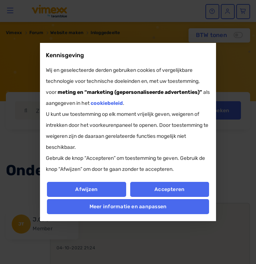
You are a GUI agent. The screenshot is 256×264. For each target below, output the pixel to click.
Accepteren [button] (169, 189)
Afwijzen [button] (86, 189)
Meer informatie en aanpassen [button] (128, 206)
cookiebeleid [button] (107, 103)
